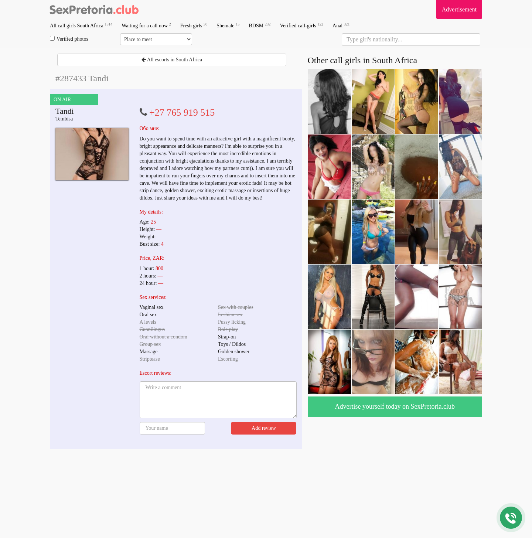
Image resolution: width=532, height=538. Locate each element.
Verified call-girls (301, 25)
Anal (340, 25)
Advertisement (459, 9)
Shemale (227, 25)
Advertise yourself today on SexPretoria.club (395, 406)
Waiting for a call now (146, 25)
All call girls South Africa (81, 25)
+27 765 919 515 (182, 112)
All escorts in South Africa (171, 59)
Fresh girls (194, 25)
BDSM (259, 25)
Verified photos (69, 39)
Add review (264, 428)
